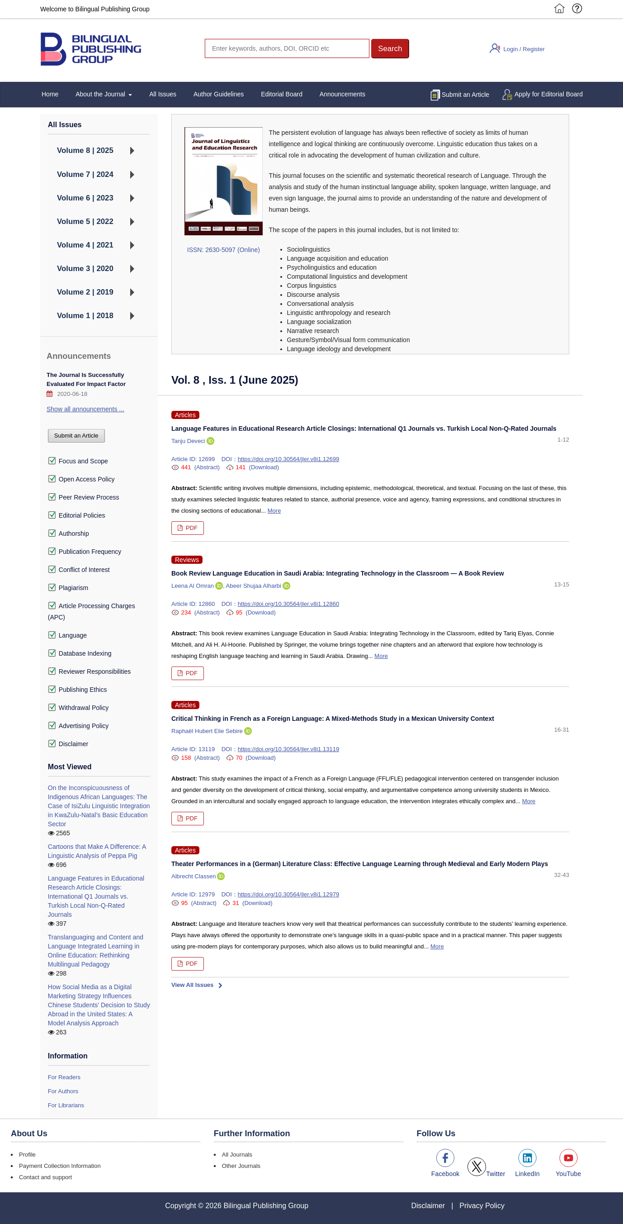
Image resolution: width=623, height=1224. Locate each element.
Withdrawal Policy (78, 707)
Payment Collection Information (60, 1165)
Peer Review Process (83, 497)
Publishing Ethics (77, 689)
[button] (390, 48)
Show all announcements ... (85, 409)
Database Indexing (80, 653)
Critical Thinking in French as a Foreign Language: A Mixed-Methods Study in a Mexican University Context (332, 718)
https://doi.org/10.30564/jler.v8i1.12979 (288, 894)
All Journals (237, 1154)
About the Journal (101, 94)
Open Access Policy (81, 479)
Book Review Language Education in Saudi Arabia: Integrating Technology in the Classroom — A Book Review (337, 573)
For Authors (63, 1091)
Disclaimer (68, 744)
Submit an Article (465, 94)
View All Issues (192, 984)
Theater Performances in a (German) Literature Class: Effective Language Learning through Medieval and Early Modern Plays (359, 863)
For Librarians (66, 1105)
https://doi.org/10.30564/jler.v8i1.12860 (288, 603)
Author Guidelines (219, 94)
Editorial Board (281, 94)
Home (50, 94)
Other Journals (241, 1165)
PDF (191, 527)
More (274, 510)
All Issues (162, 94)
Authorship (68, 533)
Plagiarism (68, 587)
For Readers (64, 1077)
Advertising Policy (78, 725)
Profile (27, 1154)
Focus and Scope (78, 461)
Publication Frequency (85, 551)
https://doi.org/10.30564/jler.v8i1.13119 (288, 749)
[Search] (287, 48)
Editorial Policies (76, 515)
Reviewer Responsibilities (89, 671)
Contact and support (45, 1177)
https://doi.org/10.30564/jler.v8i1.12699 (288, 459)
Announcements (342, 94)
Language (67, 635)
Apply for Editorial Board (548, 94)
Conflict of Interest (79, 569)
